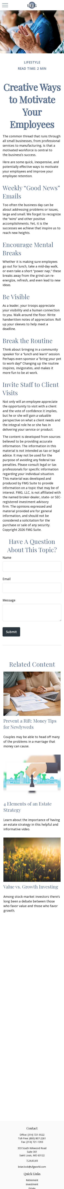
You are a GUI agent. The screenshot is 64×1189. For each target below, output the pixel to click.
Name (7, 557)
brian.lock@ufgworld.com (32, 1166)
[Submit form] (11, 631)
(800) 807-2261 (37, 1138)
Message (9, 600)
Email (7, 579)
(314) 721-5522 (36, 1134)
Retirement (32, 1180)
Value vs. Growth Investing (30, 886)
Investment (32, 1184)
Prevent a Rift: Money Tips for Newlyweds (29, 724)
